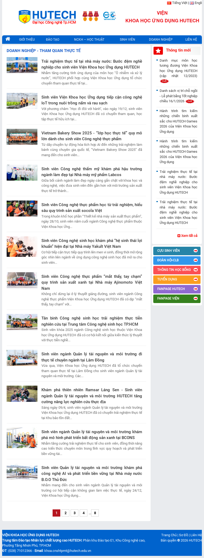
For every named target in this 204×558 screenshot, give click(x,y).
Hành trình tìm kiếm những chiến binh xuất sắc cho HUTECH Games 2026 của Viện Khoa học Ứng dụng (178, 121)
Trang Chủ (169, 535)
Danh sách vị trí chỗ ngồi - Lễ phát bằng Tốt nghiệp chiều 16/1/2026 (178, 96)
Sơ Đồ (183, 535)
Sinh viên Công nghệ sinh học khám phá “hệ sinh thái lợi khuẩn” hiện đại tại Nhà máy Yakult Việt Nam (91, 243)
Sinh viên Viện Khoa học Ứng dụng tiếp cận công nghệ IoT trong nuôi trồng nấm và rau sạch (91, 100)
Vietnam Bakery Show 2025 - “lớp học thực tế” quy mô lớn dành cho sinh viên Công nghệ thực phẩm (91, 136)
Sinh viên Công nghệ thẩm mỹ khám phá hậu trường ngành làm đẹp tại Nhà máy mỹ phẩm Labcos (91, 172)
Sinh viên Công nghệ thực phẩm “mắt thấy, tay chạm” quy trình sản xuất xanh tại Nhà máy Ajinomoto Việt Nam (91, 282)
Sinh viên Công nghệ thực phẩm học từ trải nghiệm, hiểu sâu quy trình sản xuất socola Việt (91, 207)
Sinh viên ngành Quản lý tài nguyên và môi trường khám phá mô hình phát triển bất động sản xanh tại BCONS (91, 434)
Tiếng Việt (179, 3)
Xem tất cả (187, 236)
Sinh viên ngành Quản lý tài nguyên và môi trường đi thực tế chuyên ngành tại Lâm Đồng (91, 357)
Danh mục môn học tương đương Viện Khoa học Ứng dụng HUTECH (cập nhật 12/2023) (178, 70)
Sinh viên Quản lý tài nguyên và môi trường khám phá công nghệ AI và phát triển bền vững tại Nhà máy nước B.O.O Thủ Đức (91, 473)
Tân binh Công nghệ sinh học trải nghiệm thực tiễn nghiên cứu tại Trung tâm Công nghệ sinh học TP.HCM (91, 321)
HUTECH (195, 540)
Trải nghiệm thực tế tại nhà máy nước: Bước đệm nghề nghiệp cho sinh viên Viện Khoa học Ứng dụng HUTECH (91, 64)
